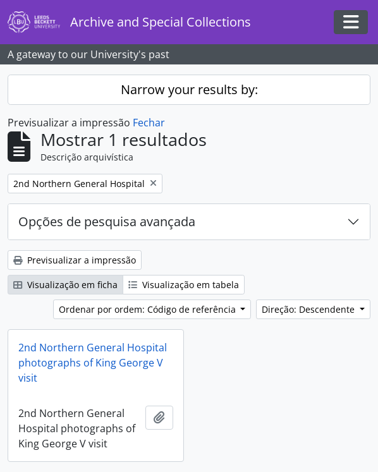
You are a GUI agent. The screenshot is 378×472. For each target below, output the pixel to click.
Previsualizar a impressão (74, 260)
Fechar (149, 123)
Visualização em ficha (65, 285)
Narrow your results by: (189, 89)
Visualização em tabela (183, 285)
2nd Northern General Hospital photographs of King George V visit (92, 363)
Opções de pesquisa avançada (106, 221)
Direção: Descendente (309, 309)
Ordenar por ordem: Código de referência (148, 309)
